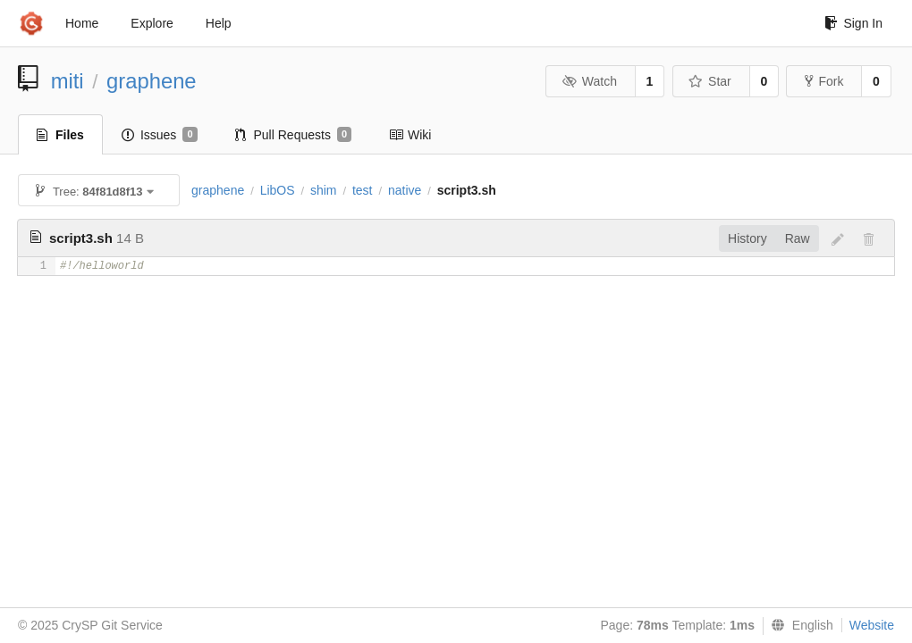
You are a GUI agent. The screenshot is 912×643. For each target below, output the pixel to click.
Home (81, 23)
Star (709, 81)
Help (219, 23)
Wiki (410, 135)
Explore (152, 23)
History (747, 238)
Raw (797, 238)
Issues (160, 135)
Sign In (853, 23)
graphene (151, 81)
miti (67, 81)
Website (871, 625)
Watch (589, 81)
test (362, 190)
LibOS (277, 190)
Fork (824, 81)
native (404, 190)
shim (323, 190)
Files (60, 135)
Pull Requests (293, 135)
